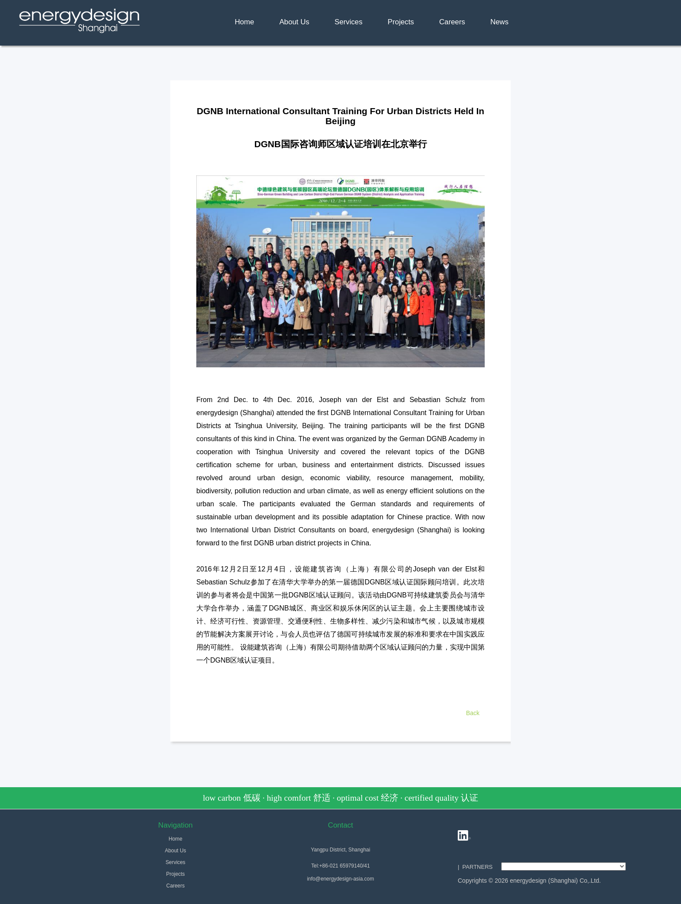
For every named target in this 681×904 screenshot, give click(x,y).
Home (244, 22)
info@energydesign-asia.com (340, 879)
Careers (452, 22)
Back (472, 712)
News (499, 22)
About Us (294, 22)
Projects (401, 22)
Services (348, 22)
